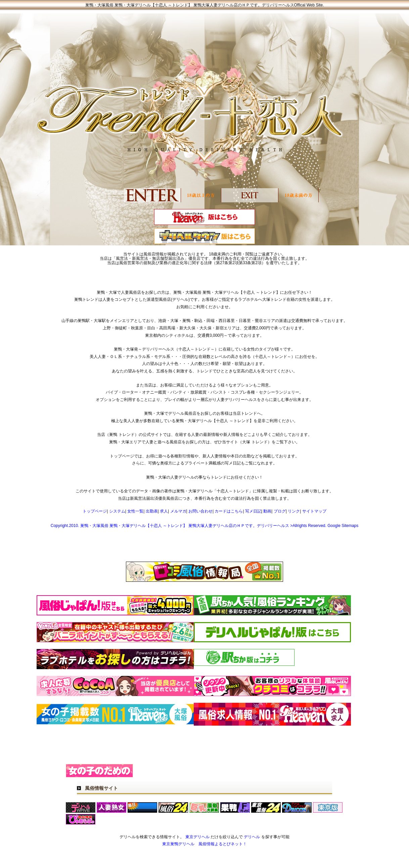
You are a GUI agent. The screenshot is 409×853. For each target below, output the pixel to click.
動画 (267, 511)
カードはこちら (229, 511)
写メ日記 (253, 511)
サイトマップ (314, 511)
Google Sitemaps (342, 525)
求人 (164, 511)
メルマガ (178, 511)
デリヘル (252, 837)
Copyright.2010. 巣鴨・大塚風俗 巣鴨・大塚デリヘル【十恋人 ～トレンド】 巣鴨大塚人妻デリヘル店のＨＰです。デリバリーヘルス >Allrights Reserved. (189, 525)
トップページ (95, 511)
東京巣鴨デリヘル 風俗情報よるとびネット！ (204, 844)
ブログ (280, 511)
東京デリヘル (197, 837)
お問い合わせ (200, 511)
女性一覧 (135, 511)
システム (117, 511)
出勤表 (152, 511)
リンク (294, 511)
